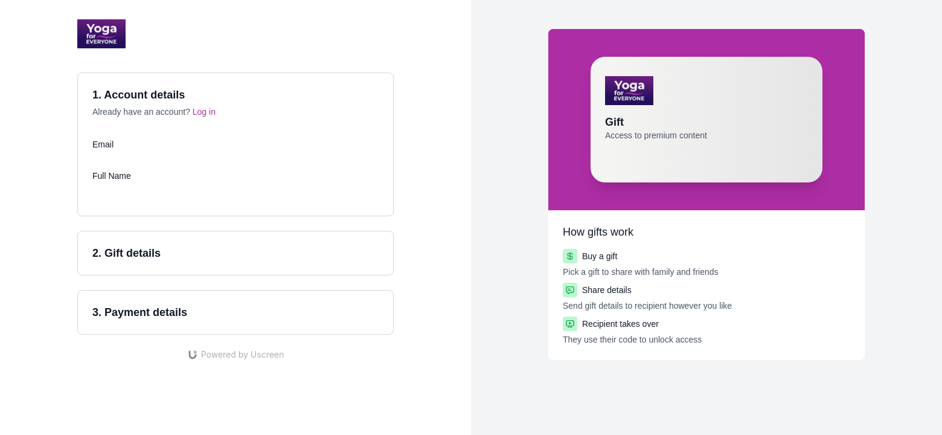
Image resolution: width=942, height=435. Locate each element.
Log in (204, 112)
